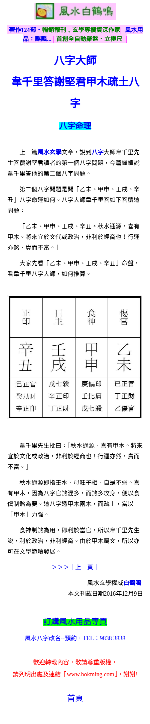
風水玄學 (49, 152)
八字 (98, 152)
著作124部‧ (25, 30)
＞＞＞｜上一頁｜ (75, 567)
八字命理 (75, 126)
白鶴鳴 (132, 583)
